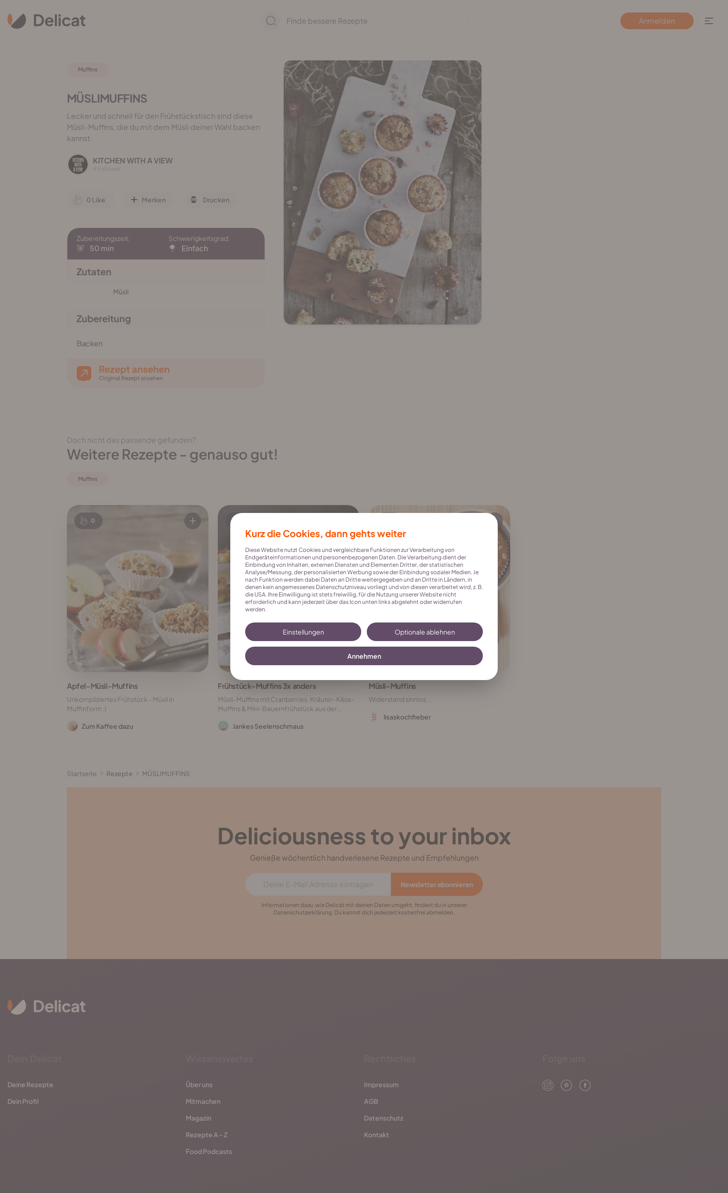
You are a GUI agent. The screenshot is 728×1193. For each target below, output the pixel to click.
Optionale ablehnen (425, 632)
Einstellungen (303, 632)
